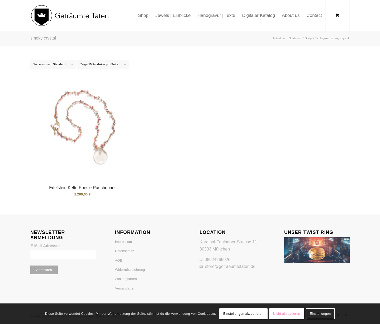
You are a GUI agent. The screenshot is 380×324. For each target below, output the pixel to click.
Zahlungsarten (126, 279)
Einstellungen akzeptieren (243, 314)
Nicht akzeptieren (286, 314)
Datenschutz (124, 251)
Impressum (123, 242)
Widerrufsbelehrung (130, 270)
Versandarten (125, 288)
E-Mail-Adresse (45, 246)
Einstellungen (320, 314)
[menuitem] (143, 15)
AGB (118, 260)
